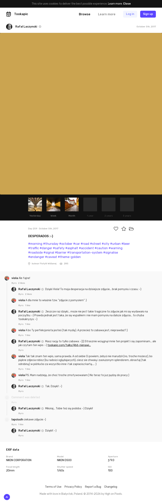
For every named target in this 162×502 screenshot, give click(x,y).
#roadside (35, 252)
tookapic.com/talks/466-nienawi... (69, 345)
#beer (125, 244)
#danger (46, 248)
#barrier (60, 252)
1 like (27, 305)
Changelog (110, 486)
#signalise (110, 252)
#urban (115, 244)
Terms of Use (53, 486)
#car (76, 244)
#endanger (36, 257)
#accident (86, 248)
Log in (130, 14)
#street (95, 244)
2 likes (21, 283)
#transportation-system (84, 252)
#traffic (33, 248)
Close (127, 3)
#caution (101, 248)
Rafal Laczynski (29, 289)
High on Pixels (113, 494)
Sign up (148, 14)
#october (65, 244)
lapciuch (17, 419)
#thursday (50, 244)
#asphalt (71, 248)
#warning (116, 248)
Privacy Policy (73, 486)
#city (105, 244)
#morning (35, 244)
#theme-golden (69, 257)
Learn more (115, 3)
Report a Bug (93, 486)
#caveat (51, 257)
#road (85, 244)
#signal (48, 252)
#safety (59, 248)
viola (15, 278)
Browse (84, 14)
